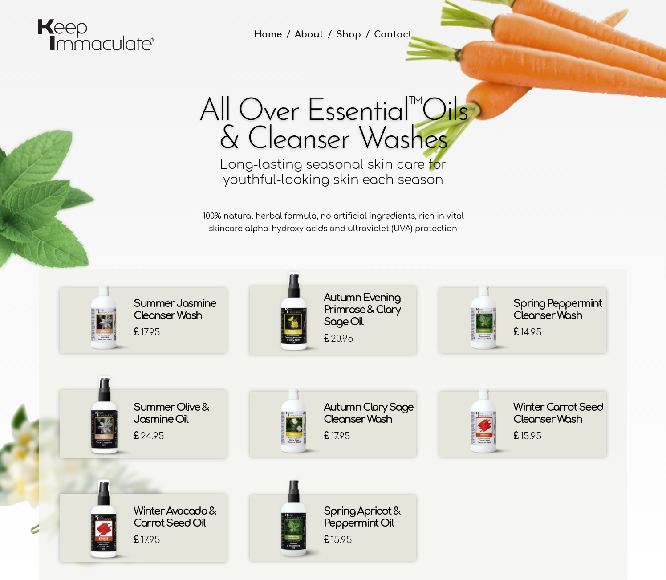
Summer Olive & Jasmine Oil (171, 413)
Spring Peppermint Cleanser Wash (557, 310)
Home (268, 34)
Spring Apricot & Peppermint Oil (362, 517)
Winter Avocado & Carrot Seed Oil (175, 517)
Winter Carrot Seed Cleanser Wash (558, 413)
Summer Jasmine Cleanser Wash (174, 310)
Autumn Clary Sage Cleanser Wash (368, 413)
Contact (393, 34)
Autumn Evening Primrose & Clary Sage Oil (362, 310)
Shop (348, 34)
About (309, 34)
